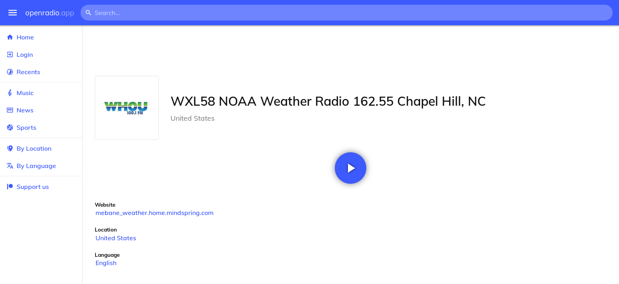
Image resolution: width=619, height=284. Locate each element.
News (41, 110)
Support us (27, 187)
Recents (41, 71)
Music (41, 92)
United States (116, 238)
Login (41, 54)
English (106, 263)
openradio (49, 12)
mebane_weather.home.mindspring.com (155, 213)
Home (41, 37)
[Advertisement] (350, 50)
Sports (41, 127)
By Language (41, 165)
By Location (41, 148)
